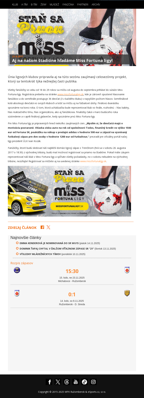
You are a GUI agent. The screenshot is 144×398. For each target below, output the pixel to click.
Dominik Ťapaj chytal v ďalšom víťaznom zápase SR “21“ (57, 248)
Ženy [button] (43, 4)
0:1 (72, 294)
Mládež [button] (54, 4)
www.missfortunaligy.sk (70, 94)
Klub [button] (15, 4)
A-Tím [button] (24, 4)
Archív (96, 4)
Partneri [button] (82, 4)
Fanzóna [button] (68, 4)
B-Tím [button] (34, 4)
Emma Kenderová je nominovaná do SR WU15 (49, 243)
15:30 (72, 271)
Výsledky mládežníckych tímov (40, 254)
